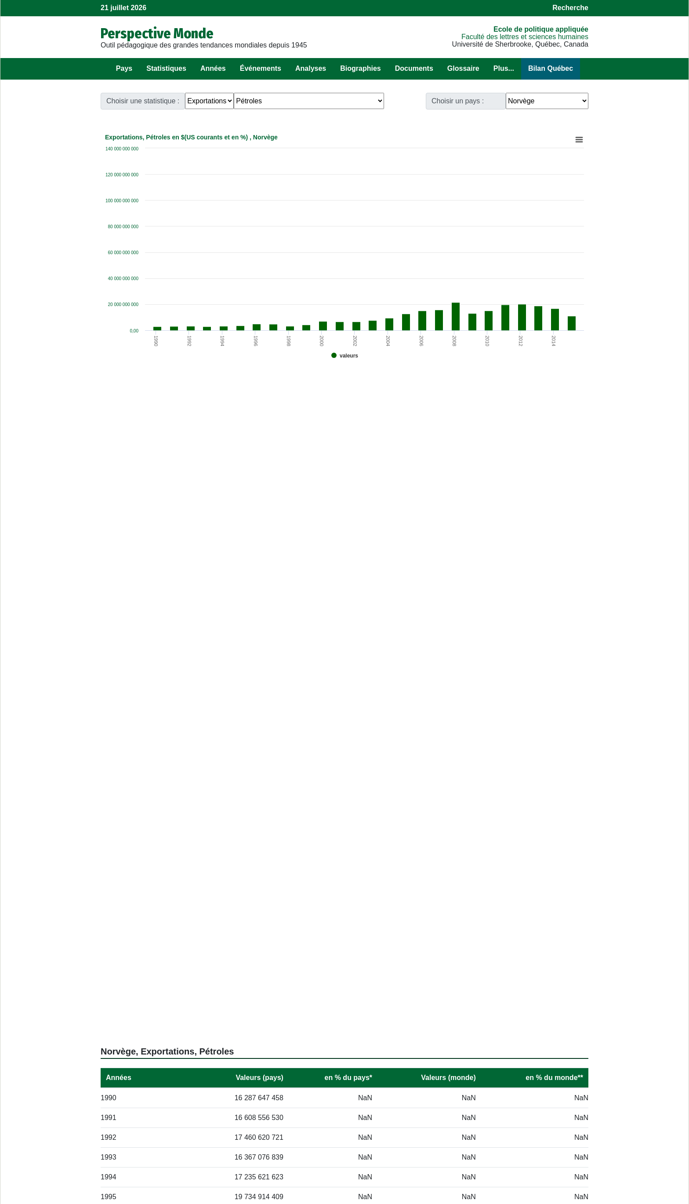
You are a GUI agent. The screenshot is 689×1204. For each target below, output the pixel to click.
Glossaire (463, 68)
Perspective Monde (157, 33)
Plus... (503, 68)
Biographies (360, 68)
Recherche (570, 7)
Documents (414, 68)
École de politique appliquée (540, 29)
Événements (260, 68)
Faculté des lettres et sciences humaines (524, 36)
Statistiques (166, 68)
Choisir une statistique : (142, 101)
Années (213, 68)
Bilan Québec (550, 68)
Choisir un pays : (458, 101)
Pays (124, 68)
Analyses (310, 68)
